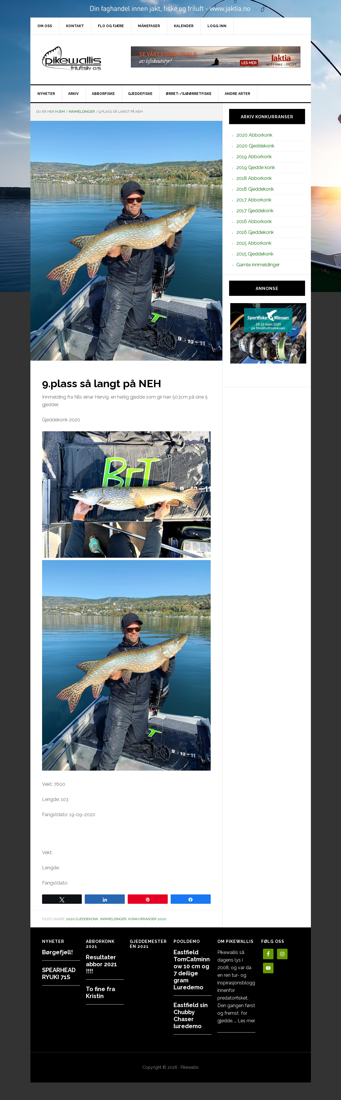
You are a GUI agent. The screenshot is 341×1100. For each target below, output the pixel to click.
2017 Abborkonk (253, 200)
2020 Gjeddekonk (82, 919)
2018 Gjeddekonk (255, 189)
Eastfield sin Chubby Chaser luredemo (191, 1016)
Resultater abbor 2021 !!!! (101, 964)
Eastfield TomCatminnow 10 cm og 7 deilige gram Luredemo (192, 970)
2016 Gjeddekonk (255, 232)
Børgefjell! (57, 952)
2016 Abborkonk (254, 221)
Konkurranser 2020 (147, 919)
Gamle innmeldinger (258, 264)
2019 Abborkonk (254, 156)
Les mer (246, 1020)
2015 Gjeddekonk (255, 254)
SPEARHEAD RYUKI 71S (59, 974)
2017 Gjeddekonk (255, 210)
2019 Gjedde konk (255, 167)
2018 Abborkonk (254, 178)
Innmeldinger (113, 919)
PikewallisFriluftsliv (80, 59)
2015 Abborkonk (253, 243)
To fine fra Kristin (100, 993)
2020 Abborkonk (254, 135)
